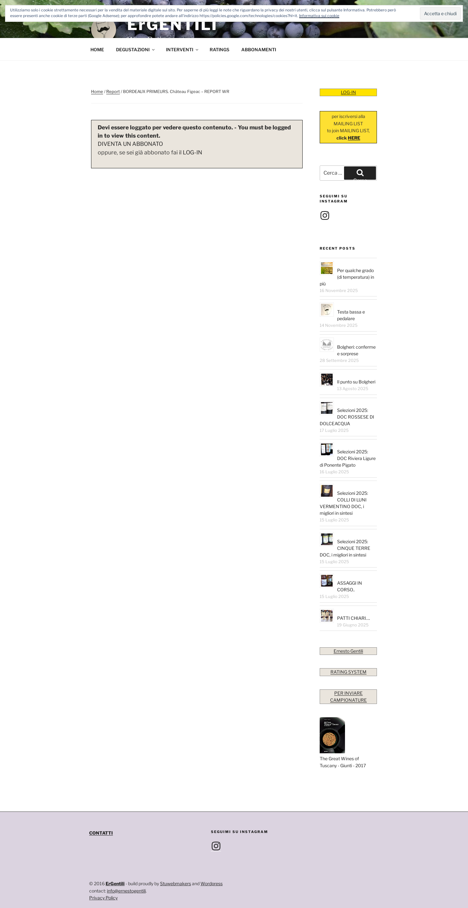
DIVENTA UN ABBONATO (130, 143)
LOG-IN (192, 152)
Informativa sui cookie (319, 15)
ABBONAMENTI (258, 49)
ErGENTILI (172, 25)
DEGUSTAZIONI (136, 49)
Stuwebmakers (175, 883)
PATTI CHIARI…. (353, 618)
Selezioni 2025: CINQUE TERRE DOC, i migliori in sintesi (345, 548)
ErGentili (115, 883)
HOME (97, 49)
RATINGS (219, 49)
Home (97, 91)
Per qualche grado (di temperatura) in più (347, 277)
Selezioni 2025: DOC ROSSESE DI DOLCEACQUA (347, 416)
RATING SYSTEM (348, 672)
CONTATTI (101, 833)
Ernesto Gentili (348, 651)
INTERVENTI (182, 49)
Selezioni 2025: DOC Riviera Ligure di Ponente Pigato (348, 458)
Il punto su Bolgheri (356, 381)
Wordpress (211, 883)
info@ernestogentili (126, 890)
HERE (354, 137)
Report (113, 91)
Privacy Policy (103, 897)
